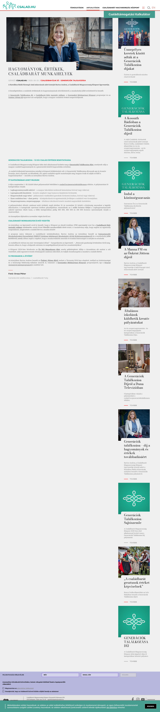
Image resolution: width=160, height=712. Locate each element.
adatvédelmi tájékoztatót (25, 688)
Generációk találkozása (19, 278)
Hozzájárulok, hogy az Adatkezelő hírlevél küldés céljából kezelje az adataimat (31, 691)
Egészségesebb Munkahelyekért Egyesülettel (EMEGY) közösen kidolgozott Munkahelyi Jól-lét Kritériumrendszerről (59, 235)
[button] (143, 7)
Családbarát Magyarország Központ (120, 8)
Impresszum (151, 699)
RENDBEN (150, 706)
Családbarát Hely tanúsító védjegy (50, 95)
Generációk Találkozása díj (21, 95)
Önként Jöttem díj (15, 97)
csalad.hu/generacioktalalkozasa (73, 184)
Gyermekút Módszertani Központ (82, 95)
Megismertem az (19, 688)
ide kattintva (111, 707)
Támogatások (77, 8)
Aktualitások (93, 8)
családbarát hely (40, 278)
